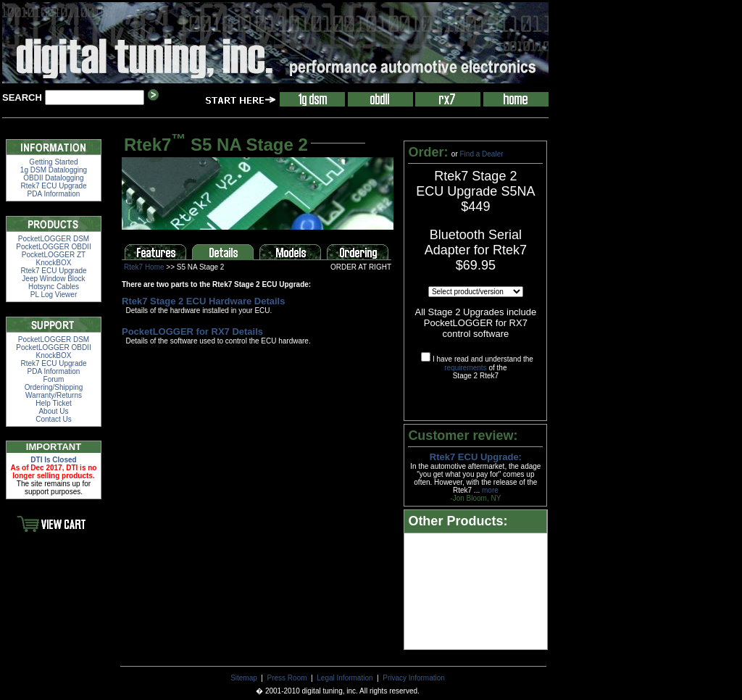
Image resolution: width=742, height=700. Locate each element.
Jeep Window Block (53, 279)
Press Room (287, 678)
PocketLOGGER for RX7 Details (192, 331)
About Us (53, 411)
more (490, 490)
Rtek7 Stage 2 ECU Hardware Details (203, 301)
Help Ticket (53, 403)
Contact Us (53, 419)
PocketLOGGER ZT (54, 255)
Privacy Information (414, 678)
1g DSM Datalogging (53, 170)
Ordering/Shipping (54, 387)
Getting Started (53, 162)
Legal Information (344, 678)
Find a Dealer (482, 154)
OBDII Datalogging (53, 178)
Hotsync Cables (53, 287)
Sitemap (243, 678)
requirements (465, 368)
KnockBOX (54, 263)
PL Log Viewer (54, 295)
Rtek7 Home (144, 267)
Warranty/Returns (53, 395)
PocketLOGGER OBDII (53, 247)
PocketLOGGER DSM (53, 239)
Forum (53, 379)
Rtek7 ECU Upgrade (53, 186)
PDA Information (54, 194)
